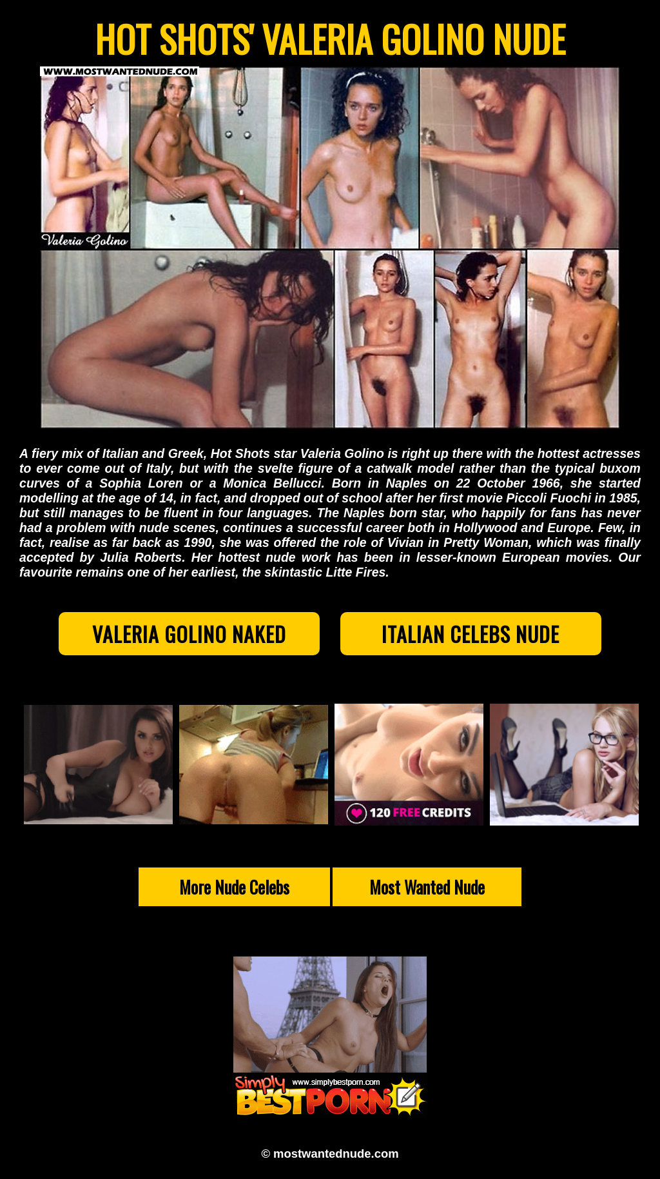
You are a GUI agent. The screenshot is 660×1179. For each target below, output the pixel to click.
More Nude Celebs (234, 887)
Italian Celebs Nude (470, 634)
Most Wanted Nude (427, 887)
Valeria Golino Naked (189, 634)
